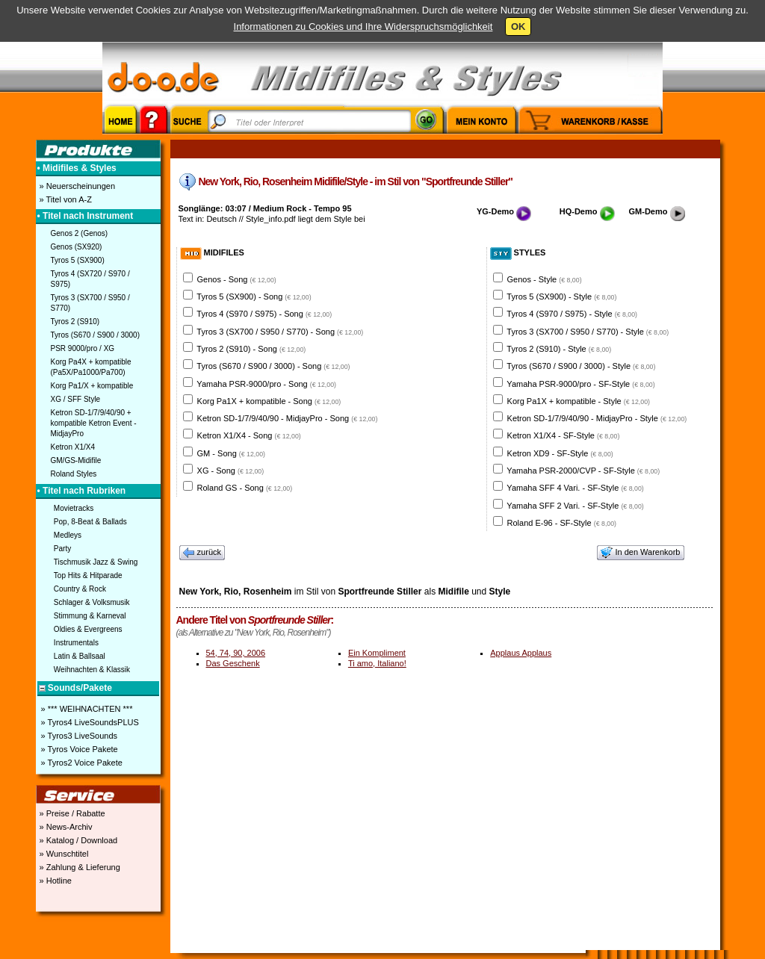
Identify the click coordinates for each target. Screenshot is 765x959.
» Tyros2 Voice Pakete (81, 762)
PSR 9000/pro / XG (83, 348)
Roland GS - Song (245, 487)
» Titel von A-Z (64, 199)
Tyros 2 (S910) (75, 321)
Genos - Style (544, 279)
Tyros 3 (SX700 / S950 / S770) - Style (588, 331)
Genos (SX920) (76, 247)
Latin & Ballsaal (79, 656)
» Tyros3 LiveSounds (78, 735)
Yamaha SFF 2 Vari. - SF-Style (575, 505)
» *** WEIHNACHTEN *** (86, 708)
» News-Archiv (65, 826)
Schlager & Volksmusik (92, 602)
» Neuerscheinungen (76, 185)
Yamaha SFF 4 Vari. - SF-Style (575, 487)
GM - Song (231, 453)
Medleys (67, 535)
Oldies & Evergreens (88, 629)
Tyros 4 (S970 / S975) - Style (572, 313)
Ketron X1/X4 (73, 447)
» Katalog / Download (77, 840)
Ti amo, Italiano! (377, 663)
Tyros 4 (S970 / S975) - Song (264, 313)
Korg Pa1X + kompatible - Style (578, 401)
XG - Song (230, 470)
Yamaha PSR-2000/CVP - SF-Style (583, 470)
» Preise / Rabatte (71, 813)
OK (518, 26)
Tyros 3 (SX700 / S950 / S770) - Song (279, 331)
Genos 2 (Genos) (79, 233)
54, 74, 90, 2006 (236, 652)
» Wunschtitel (63, 853)
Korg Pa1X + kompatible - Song (269, 401)
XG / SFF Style (76, 399)
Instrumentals (76, 643)
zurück (202, 553)
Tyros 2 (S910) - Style (559, 348)
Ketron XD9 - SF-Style (560, 453)
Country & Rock (80, 589)
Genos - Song (236, 279)
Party (62, 548)
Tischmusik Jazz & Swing (95, 562)
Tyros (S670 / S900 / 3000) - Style (581, 365)
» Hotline (54, 880)
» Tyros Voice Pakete (78, 749)
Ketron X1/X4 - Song (249, 435)
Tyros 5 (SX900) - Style (561, 296)
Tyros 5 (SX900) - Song (253, 296)
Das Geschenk (233, 663)
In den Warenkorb (640, 553)
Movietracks (73, 508)
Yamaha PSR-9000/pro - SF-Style (580, 383)
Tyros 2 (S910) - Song (251, 348)
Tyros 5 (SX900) (78, 260)
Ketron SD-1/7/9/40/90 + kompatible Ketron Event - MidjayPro (94, 423)
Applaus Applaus (520, 652)
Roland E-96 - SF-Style (561, 522)
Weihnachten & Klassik (92, 669)
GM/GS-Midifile (76, 460)
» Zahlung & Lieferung (78, 867)
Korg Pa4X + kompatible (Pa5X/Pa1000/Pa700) (91, 367)
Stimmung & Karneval (90, 616)
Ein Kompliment (377, 652)
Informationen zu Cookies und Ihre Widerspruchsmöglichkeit (363, 26)
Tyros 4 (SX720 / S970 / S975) (90, 279)
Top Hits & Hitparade (88, 575)
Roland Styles (74, 474)
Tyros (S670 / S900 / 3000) (95, 335)
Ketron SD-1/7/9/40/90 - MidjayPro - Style (597, 418)
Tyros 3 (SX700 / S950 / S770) (90, 303)
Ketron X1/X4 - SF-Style (563, 435)
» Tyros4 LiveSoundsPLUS (89, 722)
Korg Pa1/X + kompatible (92, 386)
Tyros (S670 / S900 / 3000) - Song (273, 365)
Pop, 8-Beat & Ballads (90, 522)
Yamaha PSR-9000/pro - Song (266, 383)
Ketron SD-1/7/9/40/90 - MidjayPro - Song (287, 418)
